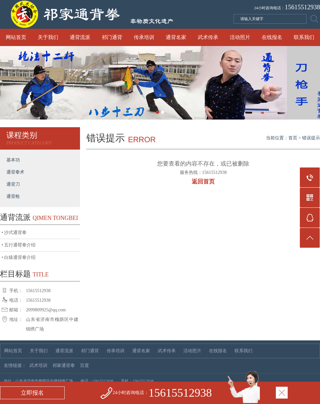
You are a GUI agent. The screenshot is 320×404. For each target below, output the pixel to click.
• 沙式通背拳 (14, 232)
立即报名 (32, 393)
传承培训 (144, 37)
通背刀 (13, 184)
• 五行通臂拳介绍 (19, 245)
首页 (292, 138)
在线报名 (272, 37)
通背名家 (176, 37)
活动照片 (240, 37)
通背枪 (13, 196)
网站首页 (16, 37)
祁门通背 (112, 37)
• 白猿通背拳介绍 (19, 257)
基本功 (13, 160)
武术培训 (38, 365)
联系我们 (304, 37)
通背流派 (80, 37)
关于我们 (48, 37)
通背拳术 (15, 172)
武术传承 (208, 37)
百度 (84, 365)
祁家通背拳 (63, 365)
